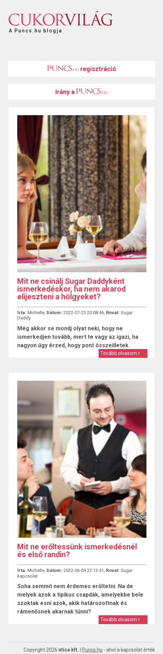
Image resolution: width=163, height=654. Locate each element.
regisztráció (81, 69)
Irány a (81, 91)
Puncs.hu (92, 650)
